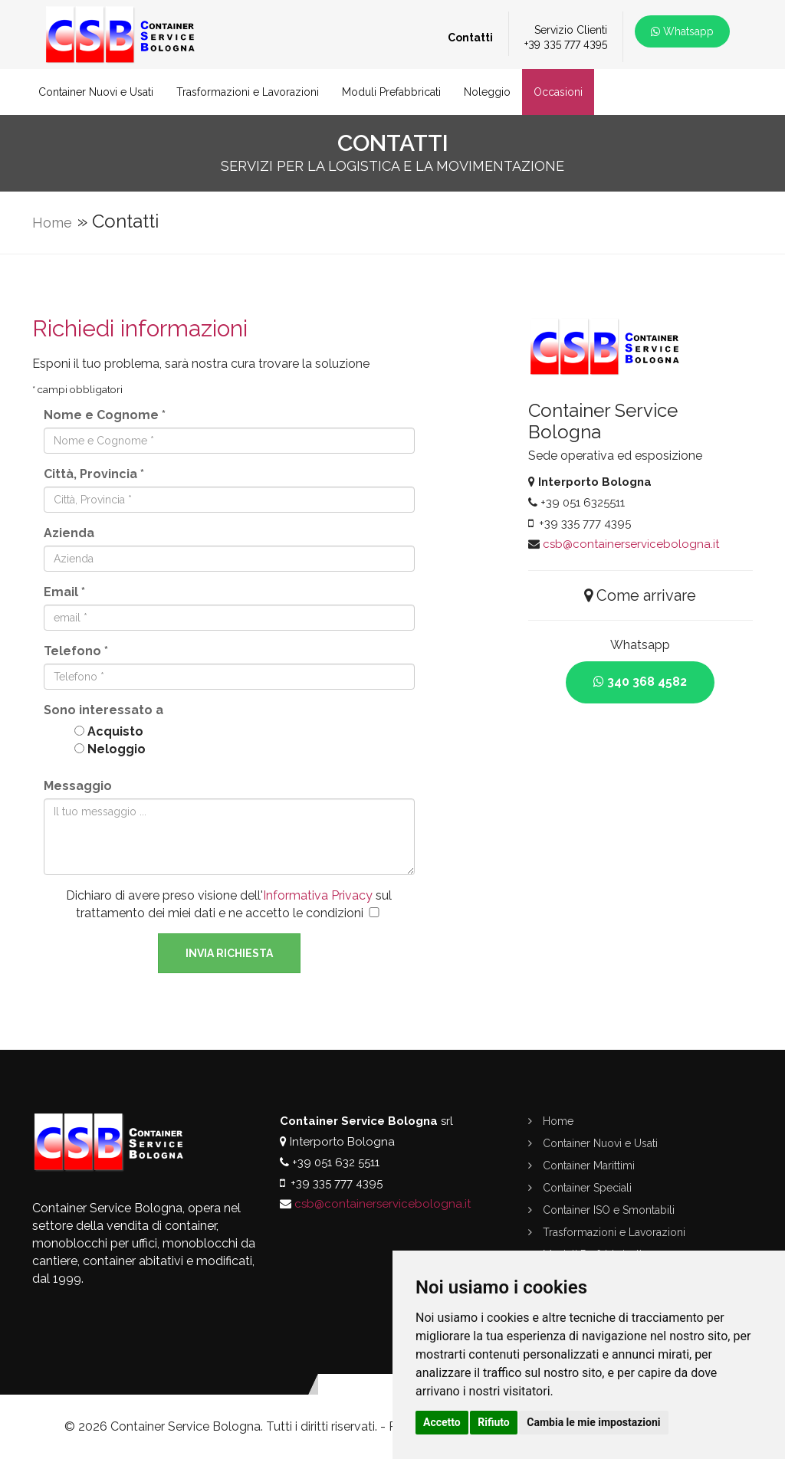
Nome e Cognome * (105, 415)
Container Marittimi (581, 1165)
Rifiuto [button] (494, 1422)
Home (52, 223)
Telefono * (76, 651)
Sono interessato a (103, 710)
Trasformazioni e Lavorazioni (247, 92)
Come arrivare (640, 595)
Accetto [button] (442, 1422)
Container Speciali (580, 1188)
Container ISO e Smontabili (601, 1210)
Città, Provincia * (94, 474)
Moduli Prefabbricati (391, 92)
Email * (64, 592)
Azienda (69, 533)
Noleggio (487, 92)
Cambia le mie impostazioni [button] (593, 1422)
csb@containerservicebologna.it (631, 544)
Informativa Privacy (318, 895)
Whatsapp (682, 31)
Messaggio (78, 786)
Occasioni (558, 92)
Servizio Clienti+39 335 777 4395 (565, 37)
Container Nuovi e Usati (95, 92)
